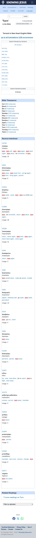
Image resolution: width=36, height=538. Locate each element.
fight (3, 381)
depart (4, 297)
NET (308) (5, 76)
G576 (4, 311)
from (19, 173)
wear (8, 381)
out (24, 195)
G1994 (4, 206)
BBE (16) (4, 54)
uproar (24, 278)
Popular (5, 11)
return (18, 214)
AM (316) (4, 48)
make (17, 278)
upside (7, 278)
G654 (4, 165)
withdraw (11, 297)
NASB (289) (5, 73)
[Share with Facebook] (13, 518)
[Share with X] (18, 518)
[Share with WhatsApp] (22, 518)
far (21, 378)
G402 (4, 290)
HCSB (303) (5, 60)
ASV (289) (5, 51)
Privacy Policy (21, 527)
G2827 (4, 370)
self (11, 151)
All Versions (18, 45)
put (23, 173)
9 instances (10, 111)
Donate (10, 529)
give (3, 300)
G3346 (4, 451)
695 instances (12, 118)
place (7, 300)
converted (21, 153)
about (12, 153)
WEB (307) (5, 79)
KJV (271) (4, 66)
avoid (12, 195)
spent (24, 378)
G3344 (4, 431)
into (6, 479)
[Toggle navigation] (32, 2)
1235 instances (11, 127)
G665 (4, 331)
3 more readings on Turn (14, 497)
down (12, 278)
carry (11, 459)
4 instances (10, 122)
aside (7, 195)
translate (26, 400)
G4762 (4, 143)
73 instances (10, 116)
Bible (4, 7)
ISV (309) (4, 63)
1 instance (12, 120)
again (23, 151)
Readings (30, 7)
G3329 (4, 412)
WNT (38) (4, 82)
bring (11, 175)
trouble (29, 278)
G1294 (4, 351)
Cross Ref (21, 11)
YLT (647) (4, 85)
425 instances (13, 129)
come (17, 239)
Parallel (13, 11)
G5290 (4, 228)
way (31, 195)
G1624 (4, 187)
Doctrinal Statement (8, 527)
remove (4, 400)
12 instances (11, 132)
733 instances (13, 113)
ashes (10, 479)
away (7, 173)
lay (3, 378)
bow (6, 378)
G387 (4, 270)
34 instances (11, 106)
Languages (29, 11)
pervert (21, 175)
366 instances (10, 104)
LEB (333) (4, 69)
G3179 (4, 392)
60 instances (9, 109)
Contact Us (18, 529)
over (14, 459)
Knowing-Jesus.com (25, 532)
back (31, 151)
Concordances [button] (12, 7)
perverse (5, 359)
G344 (4, 250)
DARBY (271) (5, 57)
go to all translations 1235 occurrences (17, 37)
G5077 (4, 471)
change (26, 459)
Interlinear (22, 7)
